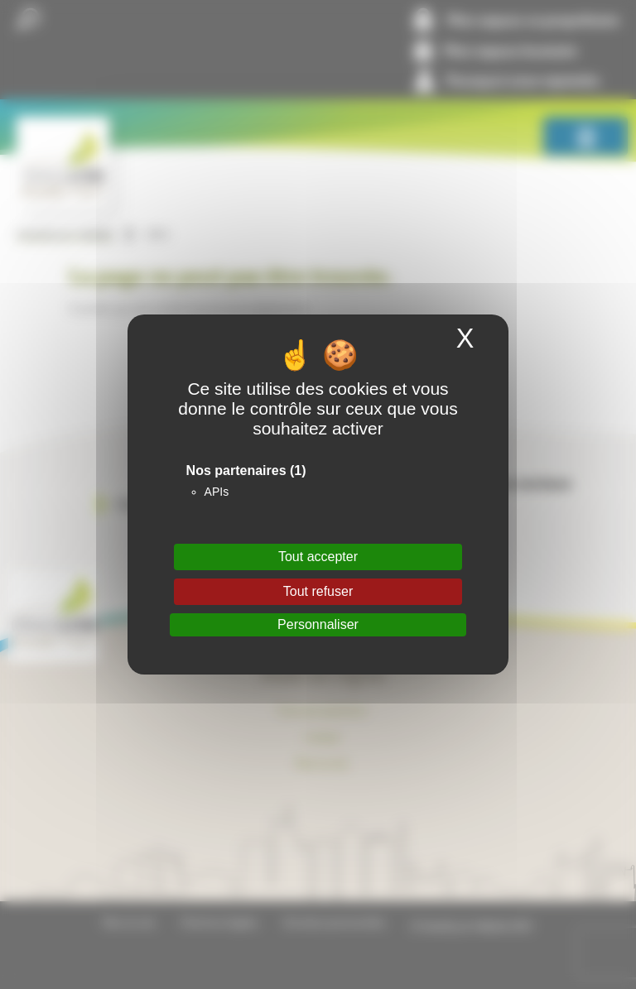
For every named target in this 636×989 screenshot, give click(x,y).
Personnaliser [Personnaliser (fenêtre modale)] (318, 624)
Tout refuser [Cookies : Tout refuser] (318, 591)
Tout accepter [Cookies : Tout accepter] (318, 557)
